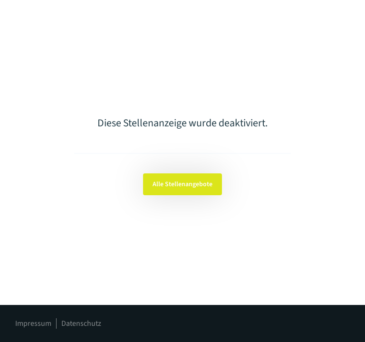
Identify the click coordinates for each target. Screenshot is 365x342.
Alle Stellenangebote (182, 184)
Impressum (33, 323)
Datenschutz (81, 323)
